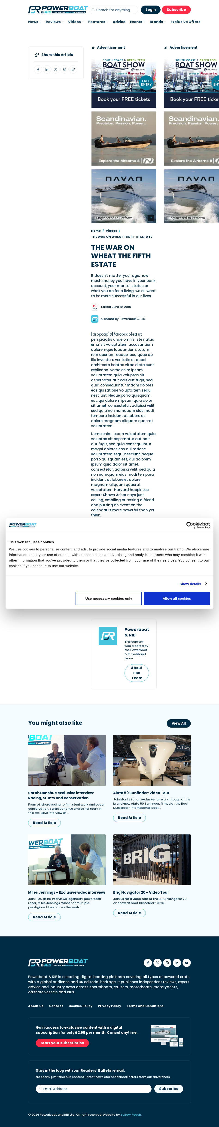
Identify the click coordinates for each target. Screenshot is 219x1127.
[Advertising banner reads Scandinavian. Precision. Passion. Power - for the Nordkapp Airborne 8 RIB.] (123, 138)
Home (96, 230)
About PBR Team (137, 672)
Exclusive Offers (185, 21)
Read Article (44, 822)
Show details (190, 584)
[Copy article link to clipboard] (73, 69)
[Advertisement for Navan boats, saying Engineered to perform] (123, 196)
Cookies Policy (80, 1006)
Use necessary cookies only (108, 598)
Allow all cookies (177, 598)
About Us (35, 1006)
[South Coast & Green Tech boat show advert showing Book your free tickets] (123, 81)
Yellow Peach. (131, 1114)
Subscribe (176, 9)
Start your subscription (62, 1043)
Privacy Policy (109, 1006)
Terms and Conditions (145, 1006)
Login (151, 9)
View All (179, 723)
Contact (56, 1006)
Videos (111, 230)
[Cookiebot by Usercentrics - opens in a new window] (190, 525)
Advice (119, 21)
